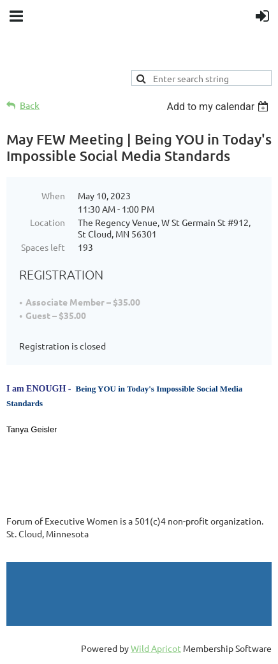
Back (30, 105)
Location (47, 222)
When (53, 195)
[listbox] (219, 107)
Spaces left (43, 247)
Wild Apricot (156, 648)
